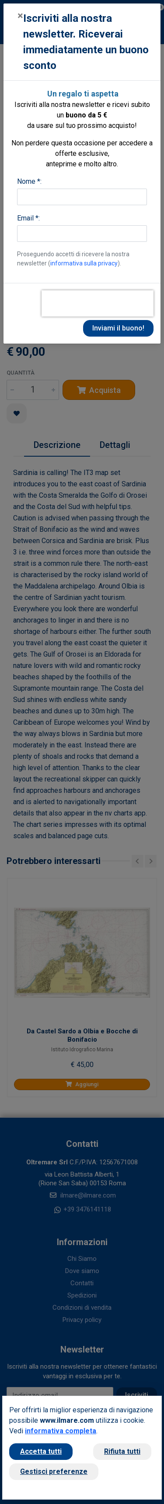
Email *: (28, 218)
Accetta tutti (41, 1451)
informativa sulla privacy (84, 263)
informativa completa (60, 1431)
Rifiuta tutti (122, 1451)
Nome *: (29, 181)
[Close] (20, 15)
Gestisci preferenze (53, 1471)
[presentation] (98, 303)
